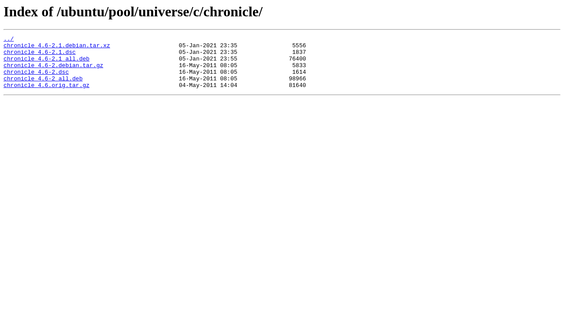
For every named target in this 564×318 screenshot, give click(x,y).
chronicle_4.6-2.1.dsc (40, 56)
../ (9, 40)
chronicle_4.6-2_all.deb (43, 87)
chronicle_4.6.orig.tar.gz (46, 95)
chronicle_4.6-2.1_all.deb (46, 64)
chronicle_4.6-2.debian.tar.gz (53, 72)
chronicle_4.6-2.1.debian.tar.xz (57, 48)
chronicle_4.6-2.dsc (36, 79)
